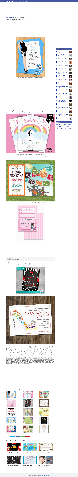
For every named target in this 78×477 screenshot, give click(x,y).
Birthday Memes (66, 132)
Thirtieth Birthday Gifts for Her (63, 110)
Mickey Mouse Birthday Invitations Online (13, 452)
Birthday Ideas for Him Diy (62, 79)
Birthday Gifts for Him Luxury (62, 93)
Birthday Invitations (9, 20)
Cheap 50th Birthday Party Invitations (12, 465)
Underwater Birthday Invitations (27, 452)
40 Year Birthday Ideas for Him (63, 103)
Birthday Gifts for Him (67, 128)
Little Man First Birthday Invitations (44, 465)
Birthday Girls (58, 130)
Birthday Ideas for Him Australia (63, 65)
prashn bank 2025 (46, 475)
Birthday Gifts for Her (59, 128)
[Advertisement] (36, 10)
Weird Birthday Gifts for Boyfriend (63, 75)
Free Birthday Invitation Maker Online (44, 452)
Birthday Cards (19, 1)
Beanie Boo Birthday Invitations (27, 465)
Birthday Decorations (67, 124)
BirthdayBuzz (11, 1)
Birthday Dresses (25, 1)
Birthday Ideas (66, 130)
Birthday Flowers (66, 126)
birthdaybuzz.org (8, 262)
